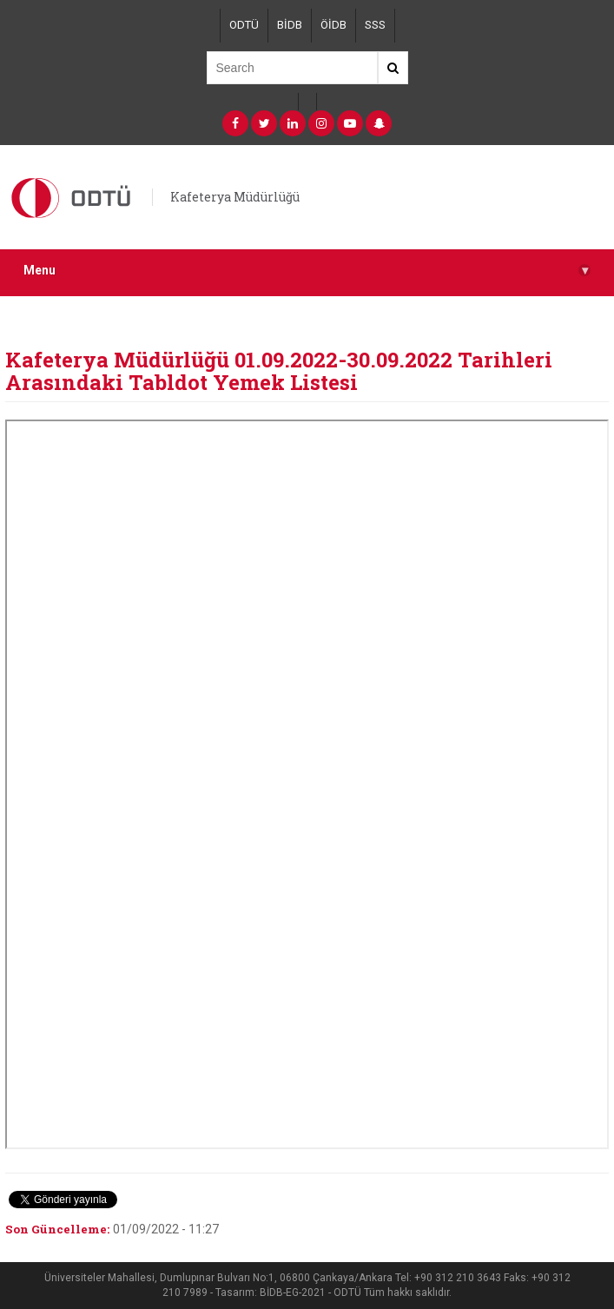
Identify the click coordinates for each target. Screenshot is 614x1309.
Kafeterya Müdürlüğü (235, 196)
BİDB (289, 24)
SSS (375, 24)
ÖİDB (333, 24)
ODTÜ (244, 24)
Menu (307, 270)
